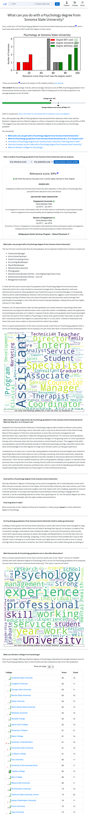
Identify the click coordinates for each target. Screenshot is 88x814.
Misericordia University (20, 783)
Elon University (17, 759)
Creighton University (19, 684)
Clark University (17, 812)
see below (58, 83)
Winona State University (21, 695)
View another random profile (66, 162)
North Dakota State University (23, 707)
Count (75, 672)
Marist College (17, 736)
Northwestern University (21, 789)
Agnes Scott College (19, 724)
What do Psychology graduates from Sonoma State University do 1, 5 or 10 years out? (45, 138)
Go (57, 4)
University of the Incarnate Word (24, 765)
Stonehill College (18, 719)
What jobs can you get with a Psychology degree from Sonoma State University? (43, 135)
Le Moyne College (18, 754)
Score (64, 672)
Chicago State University (21, 689)
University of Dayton (19, 730)
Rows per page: (40, 666)
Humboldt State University (22, 678)
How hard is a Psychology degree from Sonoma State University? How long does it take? (44, 141)
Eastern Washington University (23, 800)
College (9, 672)
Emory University (18, 806)
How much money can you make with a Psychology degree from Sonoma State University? (45, 144)
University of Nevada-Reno (22, 742)
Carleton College (18, 771)
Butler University (18, 701)
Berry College (16, 777)
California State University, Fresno (25, 795)
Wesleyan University (19, 713)
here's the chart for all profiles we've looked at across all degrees (44, 114)
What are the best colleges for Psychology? (25, 147)
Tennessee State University (22, 748)
